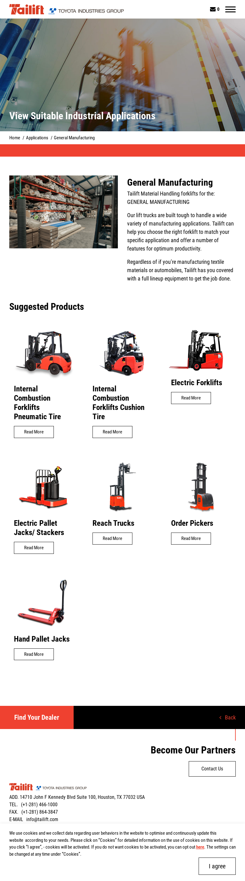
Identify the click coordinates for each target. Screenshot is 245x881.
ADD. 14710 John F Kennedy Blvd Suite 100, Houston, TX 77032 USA (77, 797)
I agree (217, 866)
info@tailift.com (42, 819)
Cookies (107, 840)
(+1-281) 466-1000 (39, 804)
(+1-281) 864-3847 (39, 812)
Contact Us (212, 769)
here (200, 847)
